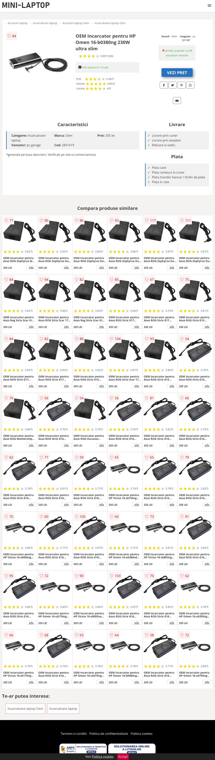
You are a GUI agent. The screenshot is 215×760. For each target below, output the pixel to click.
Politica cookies (142, 734)
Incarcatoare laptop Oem (110, 23)
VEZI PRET (177, 72)
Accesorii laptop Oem (76, 23)
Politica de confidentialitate (108, 734)
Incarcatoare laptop (45, 23)
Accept (123, 756)
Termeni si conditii (74, 734)
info (31, 267)
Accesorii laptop (18, 23)
